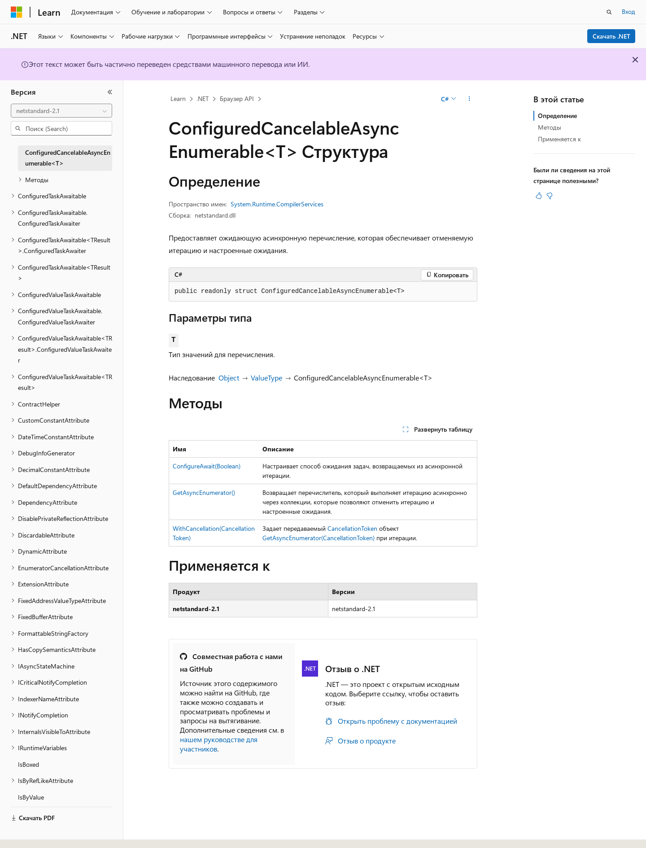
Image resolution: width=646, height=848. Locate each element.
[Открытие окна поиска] (609, 12)
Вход (628, 11)
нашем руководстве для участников (219, 743)
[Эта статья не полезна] (549, 195)
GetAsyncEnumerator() (204, 492)
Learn (178, 98)
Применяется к (559, 139)
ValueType (266, 377)
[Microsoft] (16, 12)
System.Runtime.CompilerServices (277, 204)
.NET (202, 98)
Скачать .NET (611, 36)
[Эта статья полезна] (538, 195)
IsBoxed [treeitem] (28, 764)
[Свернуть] (109, 92)
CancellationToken (352, 528)
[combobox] (61, 111)
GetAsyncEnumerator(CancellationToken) (318, 537)
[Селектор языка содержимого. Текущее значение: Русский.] (31, 833)
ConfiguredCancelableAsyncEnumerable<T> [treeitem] (67, 158)
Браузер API (237, 98)
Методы (549, 127)
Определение (557, 115)
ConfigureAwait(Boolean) (206, 466)
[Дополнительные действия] (469, 99)
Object (228, 377)
